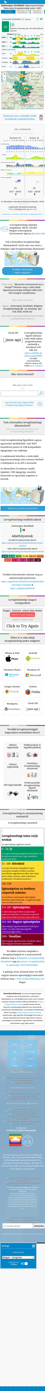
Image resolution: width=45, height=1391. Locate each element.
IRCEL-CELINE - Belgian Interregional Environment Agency (24, 1354)
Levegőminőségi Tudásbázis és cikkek (23, 1263)
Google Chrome (12, 782)
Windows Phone (12, 765)
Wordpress (12, 799)
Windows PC (33, 765)
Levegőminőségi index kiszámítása (23, 1281)
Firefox (33, 782)
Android (33, 748)
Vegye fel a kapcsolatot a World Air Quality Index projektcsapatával (24, 1248)
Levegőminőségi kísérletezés (23, 1266)
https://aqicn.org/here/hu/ (22, 300)
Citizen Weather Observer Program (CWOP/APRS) (24, 1349)
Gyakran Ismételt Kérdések (22, 1273)
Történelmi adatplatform (23, 1293)
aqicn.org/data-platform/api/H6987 (33, 395)
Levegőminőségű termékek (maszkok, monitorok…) (24, 1287)
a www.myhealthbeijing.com (29, 1149)
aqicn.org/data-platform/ (22, 657)
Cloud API (33, 799)
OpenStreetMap (30, 108)
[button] (21, 77)
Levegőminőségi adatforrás (23, 1279)
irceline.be (38, 233)
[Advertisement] (22, 348)
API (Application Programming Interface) (23, 1291)
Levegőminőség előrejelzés (23, 1284)
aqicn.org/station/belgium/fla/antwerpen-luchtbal (22, 621)
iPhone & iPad (12, 748)
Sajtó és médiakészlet (23, 1252)
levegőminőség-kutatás (22, 1258)
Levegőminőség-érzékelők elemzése (23, 1268)
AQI (13, 19)
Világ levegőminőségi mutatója (29, 1183)
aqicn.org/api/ (35, 406)
